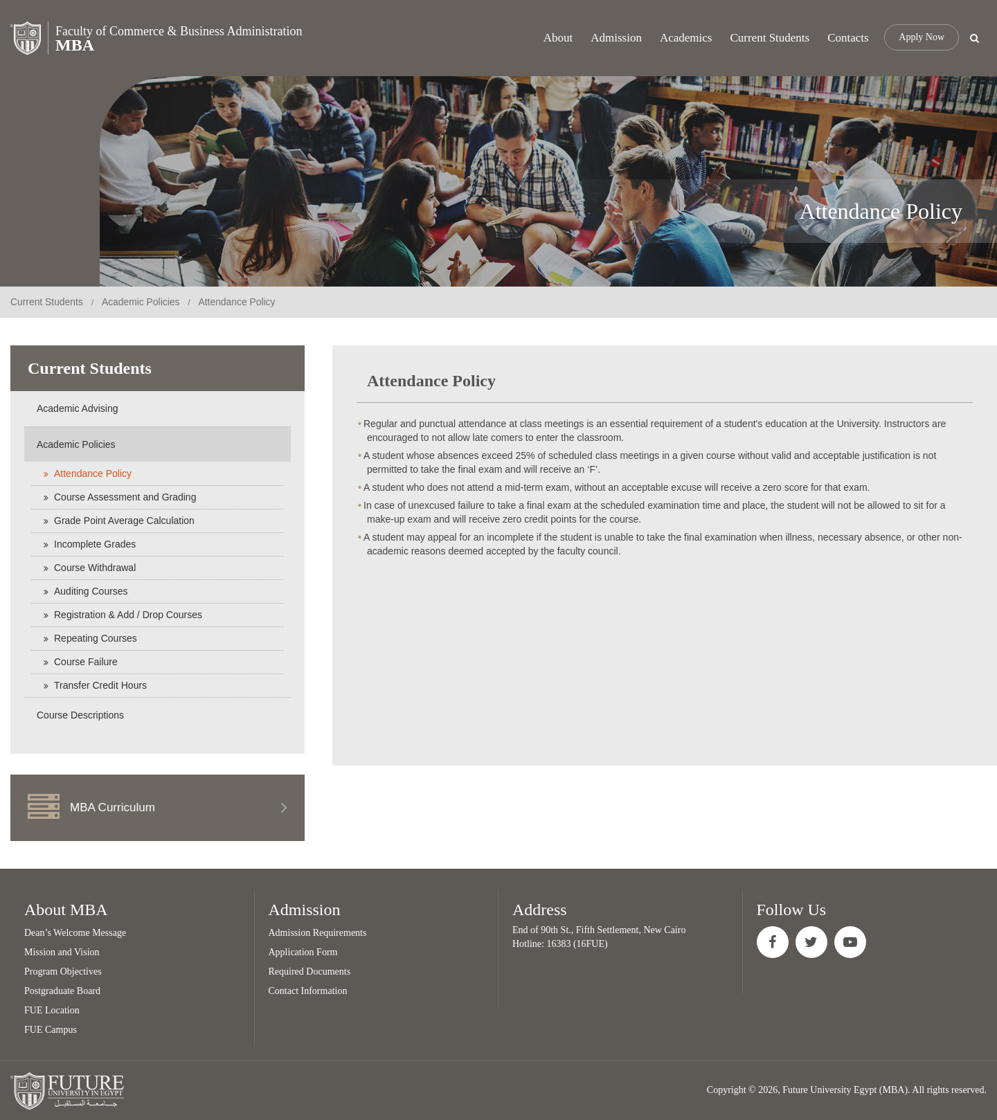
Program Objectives (63, 971)
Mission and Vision (62, 952)
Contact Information (308, 991)
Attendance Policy (239, 301)
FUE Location (52, 1010)
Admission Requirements (318, 933)
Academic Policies (141, 301)
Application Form (303, 952)
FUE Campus (50, 1029)
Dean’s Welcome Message (75, 933)
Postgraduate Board (62, 991)
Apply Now (921, 38)
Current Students (47, 301)
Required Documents (310, 971)
